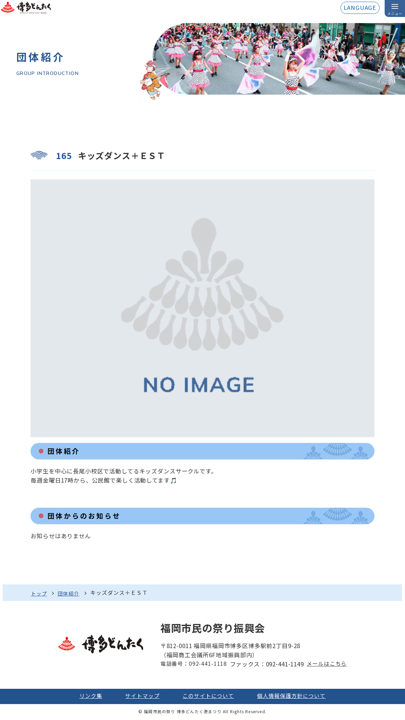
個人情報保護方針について (294, 696)
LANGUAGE (359, 8)
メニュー (394, 13)
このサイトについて (208, 696)
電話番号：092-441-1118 (192, 664)
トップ (39, 593)
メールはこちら (327, 664)
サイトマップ (140, 696)
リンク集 (86, 696)
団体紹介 (70, 593)
